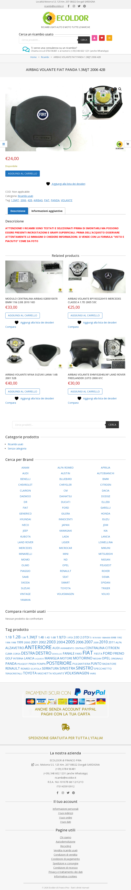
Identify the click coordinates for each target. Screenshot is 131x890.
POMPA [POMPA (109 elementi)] (41, 663)
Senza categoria (17, 448)
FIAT (46, 200)
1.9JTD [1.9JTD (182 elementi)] (61, 637)
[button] (120, 89)
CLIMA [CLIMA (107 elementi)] (8, 653)
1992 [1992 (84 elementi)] (119, 637)
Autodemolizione (65, 841)
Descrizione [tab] (17, 211)
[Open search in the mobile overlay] (54, 39)
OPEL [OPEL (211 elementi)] (106, 658)
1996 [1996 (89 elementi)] (7, 642)
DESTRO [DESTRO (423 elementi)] (43, 653)
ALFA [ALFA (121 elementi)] (119, 642)
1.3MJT (15, 200)
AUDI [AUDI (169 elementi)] (56, 648)
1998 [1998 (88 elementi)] (13, 642)
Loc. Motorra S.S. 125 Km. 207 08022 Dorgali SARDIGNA (67, 764)
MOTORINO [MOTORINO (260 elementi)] (82, 658)
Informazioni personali (65, 809)
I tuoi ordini (65, 817)
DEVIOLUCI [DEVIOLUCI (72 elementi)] (57, 653)
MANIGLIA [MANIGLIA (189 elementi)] (52, 658)
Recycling (65, 846)
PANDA (55, 200)
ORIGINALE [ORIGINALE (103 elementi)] (117, 658)
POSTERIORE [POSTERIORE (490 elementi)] (59, 663)
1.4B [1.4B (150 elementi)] (41, 637)
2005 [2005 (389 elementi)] (70, 642)
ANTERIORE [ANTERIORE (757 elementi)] (38, 647)
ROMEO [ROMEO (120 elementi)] (25, 668)
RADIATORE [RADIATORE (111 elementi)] (109, 663)
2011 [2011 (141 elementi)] (111, 642)
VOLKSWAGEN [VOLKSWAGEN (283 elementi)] (77, 672)
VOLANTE (66, 200)
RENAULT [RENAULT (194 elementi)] (12, 668)
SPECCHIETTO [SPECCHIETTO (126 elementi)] (103, 668)
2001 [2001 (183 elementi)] (34, 642)
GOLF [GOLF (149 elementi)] (9, 658)
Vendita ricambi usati (65, 850)
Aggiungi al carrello (22, 173)
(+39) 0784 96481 (65, 769)
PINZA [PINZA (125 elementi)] (32, 663)
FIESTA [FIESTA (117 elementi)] (98, 653)
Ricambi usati (25, 196)
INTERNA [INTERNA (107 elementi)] (18, 658)
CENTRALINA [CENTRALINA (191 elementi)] (95, 648)
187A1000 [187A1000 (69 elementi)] (96, 637)
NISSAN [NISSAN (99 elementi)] (97, 658)
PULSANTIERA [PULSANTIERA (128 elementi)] (81, 663)
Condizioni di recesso (65, 867)
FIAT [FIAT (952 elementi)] (87, 652)
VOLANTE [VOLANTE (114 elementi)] (58, 673)
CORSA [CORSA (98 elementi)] (16, 653)
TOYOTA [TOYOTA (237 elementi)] (30, 673)
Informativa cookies (65, 876)
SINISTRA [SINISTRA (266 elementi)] (67, 668)
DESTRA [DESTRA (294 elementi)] (28, 653)
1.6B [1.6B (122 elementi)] (53, 637)
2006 (23, 200)
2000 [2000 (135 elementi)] (27, 642)
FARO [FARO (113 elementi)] (78, 653)
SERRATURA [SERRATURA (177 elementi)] (50, 668)
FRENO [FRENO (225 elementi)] (118, 653)
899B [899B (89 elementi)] (113, 637)
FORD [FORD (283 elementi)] (108, 653)
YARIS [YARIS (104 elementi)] (93, 673)
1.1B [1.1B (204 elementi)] (8, 637)
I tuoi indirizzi (65, 813)
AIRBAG (38, 200)
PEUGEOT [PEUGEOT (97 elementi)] (22, 663)
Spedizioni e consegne (65, 863)
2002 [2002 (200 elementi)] (42, 642)
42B (30, 200)
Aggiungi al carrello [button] (22, 315)
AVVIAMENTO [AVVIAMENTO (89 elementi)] (67, 648)
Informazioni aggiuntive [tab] (47, 211)
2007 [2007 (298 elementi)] (88, 641)
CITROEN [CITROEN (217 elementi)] (112, 647)
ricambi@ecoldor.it (54, 6)
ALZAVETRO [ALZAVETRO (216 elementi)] (14, 647)
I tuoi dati (65, 822)
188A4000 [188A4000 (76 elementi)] (106, 637)
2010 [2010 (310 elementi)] (103, 641)
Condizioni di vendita (65, 854)
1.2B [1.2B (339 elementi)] (16, 636)
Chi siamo (65, 837)
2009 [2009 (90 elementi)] (95, 642)
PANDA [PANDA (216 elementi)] (11, 663)
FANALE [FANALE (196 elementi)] (68, 653)
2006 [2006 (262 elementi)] (80, 642)
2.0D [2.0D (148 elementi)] (76, 637)
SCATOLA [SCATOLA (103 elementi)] (36, 668)
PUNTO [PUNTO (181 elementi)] (96, 663)
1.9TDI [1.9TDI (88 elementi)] (69, 637)
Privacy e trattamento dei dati (66, 872)
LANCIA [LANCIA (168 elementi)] (29, 658)
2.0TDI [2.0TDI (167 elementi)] (84, 637)
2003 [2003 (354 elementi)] (51, 642)
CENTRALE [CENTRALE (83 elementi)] (80, 648)
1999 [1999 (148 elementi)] (20, 642)
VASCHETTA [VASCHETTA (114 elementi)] (44, 673)
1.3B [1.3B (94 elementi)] (23, 637)
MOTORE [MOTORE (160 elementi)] (66, 658)
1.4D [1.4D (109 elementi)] (47, 637)
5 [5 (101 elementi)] (91, 637)
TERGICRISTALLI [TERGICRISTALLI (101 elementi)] (13, 673)
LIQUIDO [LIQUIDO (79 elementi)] (39, 658)
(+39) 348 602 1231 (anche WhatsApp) (66, 773)
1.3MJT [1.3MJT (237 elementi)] (32, 637)
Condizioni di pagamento (65, 859)
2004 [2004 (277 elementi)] (61, 641)
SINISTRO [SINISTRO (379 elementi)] (84, 668)
